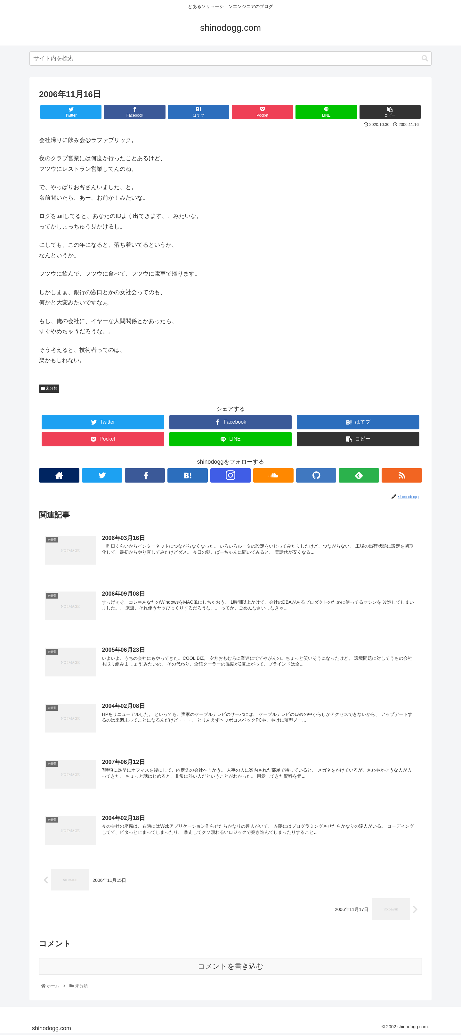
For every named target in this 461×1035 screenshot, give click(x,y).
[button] (425, 58)
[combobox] (230, 58)
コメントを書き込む (230, 967)
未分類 (49, 388)
